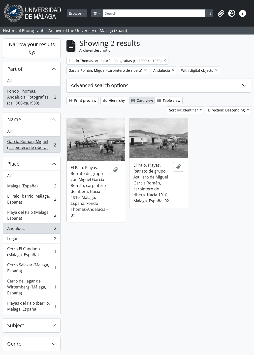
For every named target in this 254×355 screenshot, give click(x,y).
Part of (15, 69)
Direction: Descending (227, 110)
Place (13, 163)
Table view (168, 100)
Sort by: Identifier (184, 110)
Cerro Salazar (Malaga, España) (31, 268)
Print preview (82, 100)
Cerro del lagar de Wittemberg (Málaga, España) (31, 287)
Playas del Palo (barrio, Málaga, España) (31, 306)
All (9, 81)
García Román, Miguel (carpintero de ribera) (31, 144)
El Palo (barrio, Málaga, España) (31, 199)
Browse (75, 13)
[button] (220, 13)
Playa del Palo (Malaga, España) (31, 215)
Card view (142, 100)
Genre (14, 343)
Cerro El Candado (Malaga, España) (31, 251)
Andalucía (31, 229)
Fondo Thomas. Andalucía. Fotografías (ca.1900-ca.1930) (31, 97)
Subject (15, 325)
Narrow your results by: (32, 48)
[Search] (154, 13)
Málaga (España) (31, 187)
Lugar (31, 240)
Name (14, 119)
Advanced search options (99, 85)
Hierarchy (114, 100)
